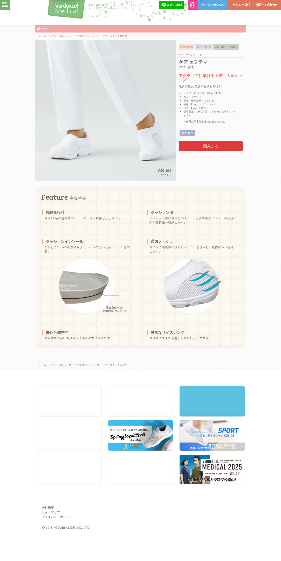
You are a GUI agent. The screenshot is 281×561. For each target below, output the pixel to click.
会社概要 (48, 536)
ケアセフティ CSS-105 (115, 36)
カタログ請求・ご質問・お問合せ (254, 5)
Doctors (204, 47)
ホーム (42, 36)
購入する (210, 145)
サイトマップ (51, 540)
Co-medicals (226, 47)
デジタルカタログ (213, 5)
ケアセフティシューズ (87, 36)
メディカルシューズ (60, 36)
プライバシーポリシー (57, 545)
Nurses (186, 47)
